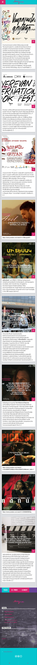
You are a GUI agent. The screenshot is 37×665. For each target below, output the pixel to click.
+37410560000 (8, 614)
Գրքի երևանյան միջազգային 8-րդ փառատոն (18, 96)
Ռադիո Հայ (6, 40)
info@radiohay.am (9, 617)
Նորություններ (6, 22)
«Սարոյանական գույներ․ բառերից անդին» (19, 31)
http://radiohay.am (9, 611)
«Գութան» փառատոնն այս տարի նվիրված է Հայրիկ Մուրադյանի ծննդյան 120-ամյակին (18, 159)
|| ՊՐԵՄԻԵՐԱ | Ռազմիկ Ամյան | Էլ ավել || (19, 224)
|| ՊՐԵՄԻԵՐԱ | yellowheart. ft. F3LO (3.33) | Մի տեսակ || (19, 266)
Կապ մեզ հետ (8, 651)
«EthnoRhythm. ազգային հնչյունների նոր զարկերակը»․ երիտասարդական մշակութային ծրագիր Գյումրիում (18, 320)
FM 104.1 (4, 489)
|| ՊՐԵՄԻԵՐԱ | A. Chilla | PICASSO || (19, 454)
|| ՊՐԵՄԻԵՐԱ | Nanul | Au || (19, 498)
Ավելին (4, 638)
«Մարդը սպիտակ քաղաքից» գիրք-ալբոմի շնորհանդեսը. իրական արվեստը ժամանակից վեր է (18, 541)
